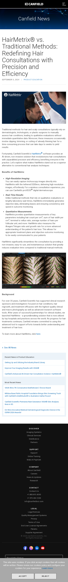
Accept (23, 576)
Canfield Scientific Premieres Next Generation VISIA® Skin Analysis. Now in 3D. (32, 403)
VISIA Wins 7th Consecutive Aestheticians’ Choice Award (28, 388)
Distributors (34, 439)
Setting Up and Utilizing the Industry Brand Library (25, 362)
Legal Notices (34, 512)
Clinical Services (34, 435)
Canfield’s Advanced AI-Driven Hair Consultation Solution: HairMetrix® (33, 374)
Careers (34, 474)
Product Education (33, 80)
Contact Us (34, 491)
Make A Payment (34, 460)
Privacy (34, 519)
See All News (9, 347)
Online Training (34, 456)
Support (34, 453)
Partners (34, 442)
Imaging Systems (34, 432)
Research (34, 481)
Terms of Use (34, 522)
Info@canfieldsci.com (34, 501)
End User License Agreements (34, 526)
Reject (45, 576)
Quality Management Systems (34, 515)
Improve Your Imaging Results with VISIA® (22, 368)
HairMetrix (37, 153)
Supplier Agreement (34, 532)
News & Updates (34, 477)
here (38, 334)
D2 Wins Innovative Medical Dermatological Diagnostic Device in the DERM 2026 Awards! (32, 411)
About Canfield (34, 470)
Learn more (47, 568)
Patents (34, 529)
